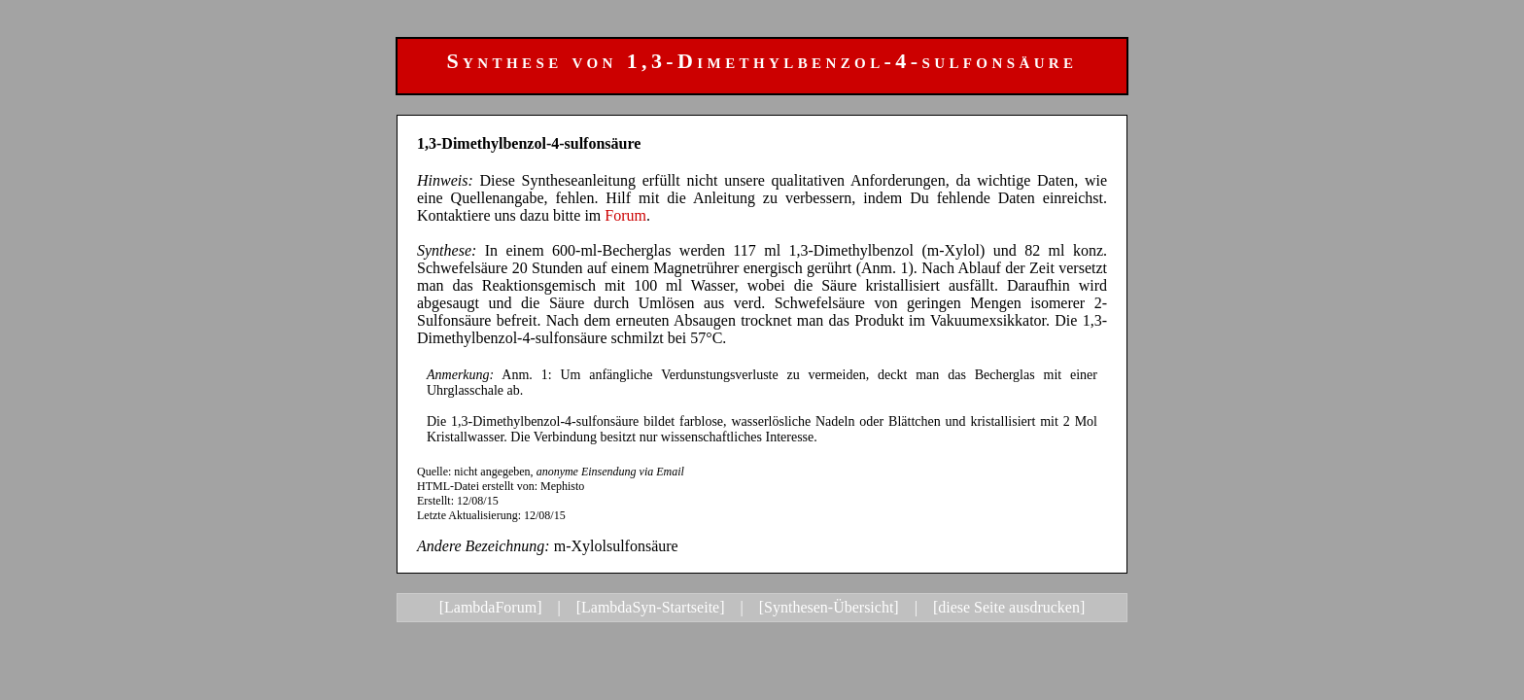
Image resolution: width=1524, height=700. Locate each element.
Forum (625, 215)
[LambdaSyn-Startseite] (650, 607)
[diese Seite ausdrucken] (1009, 607)
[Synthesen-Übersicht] (829, 607)
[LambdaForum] (490, 607)
